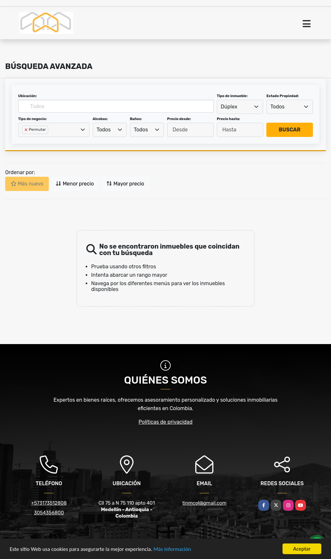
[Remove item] (26, 130)
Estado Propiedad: (282, 96)
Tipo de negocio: (32, 119)
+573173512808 (49, 503)
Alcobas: (100, 119)
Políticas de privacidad (166, 422)
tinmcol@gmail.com (204, 503)
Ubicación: (27, 96)
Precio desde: (179, 119)
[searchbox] (24, 140)
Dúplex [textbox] (229, 107)
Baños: (136, 119)
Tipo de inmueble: (232, 96)
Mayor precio (125, 184)
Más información (172, 549)
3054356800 (49, 513)
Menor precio (75, 184)
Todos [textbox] (278, 107)
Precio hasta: (228, 119)
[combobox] (240, 107)
